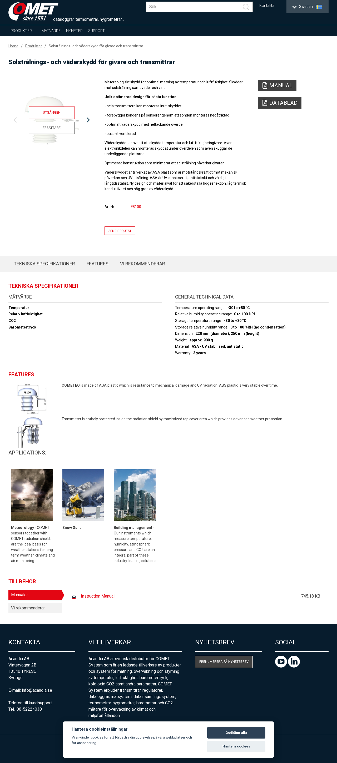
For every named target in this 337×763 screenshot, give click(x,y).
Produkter (21, 31)
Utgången (52, 112)
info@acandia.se (37, 690)
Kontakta (266, 5)
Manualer (19, 594)
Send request (119, 231)
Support (96, 31)
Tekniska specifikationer (44, 263)
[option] (51, 120)
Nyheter (74, 31)
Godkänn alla (236, 733)
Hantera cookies (236, 746)
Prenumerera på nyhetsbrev (224, 662)
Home (13, 46)
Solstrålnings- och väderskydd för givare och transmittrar (96, 46)
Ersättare (52, 128)
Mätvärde (51, 31)
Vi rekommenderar (142, 263)
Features (97, 263)
